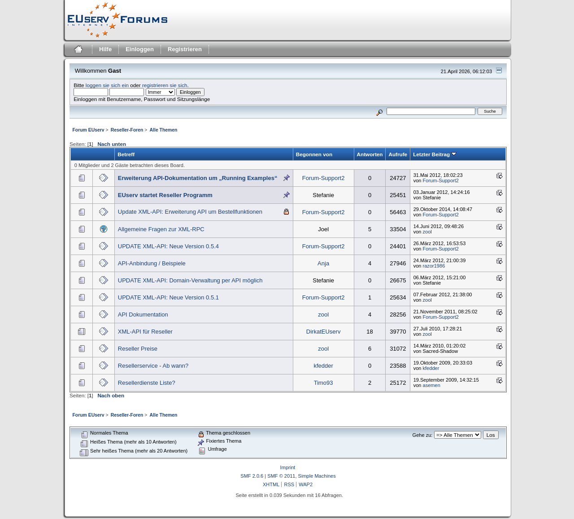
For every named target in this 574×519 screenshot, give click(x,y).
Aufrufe (397, 154)
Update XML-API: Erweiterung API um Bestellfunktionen (190, 211)
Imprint (288, 467)
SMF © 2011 (281, 476)
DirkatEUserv (323, 331)
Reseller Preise (137, 348)
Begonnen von (314, 154)
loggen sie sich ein (107, 85)
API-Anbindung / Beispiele (152, 263)
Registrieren (185, 49)
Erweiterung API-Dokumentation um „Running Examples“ (198, 178)
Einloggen (140, 49)
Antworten (370, 154)
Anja (323, 263)
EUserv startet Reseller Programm (165, 195)
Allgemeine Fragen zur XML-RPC (161, 229)
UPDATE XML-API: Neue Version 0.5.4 (168, 246)
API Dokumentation (143, 314)
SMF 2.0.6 (251, 476)
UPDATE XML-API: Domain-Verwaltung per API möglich (190, 280)
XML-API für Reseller (145, 331)
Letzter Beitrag (435, 154)
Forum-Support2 (323, 178)
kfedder (323, 365)
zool (427, 231)
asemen (431, 385)
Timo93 (323, 382)
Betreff (126, 154)
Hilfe (105, 49)
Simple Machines (317, 476)
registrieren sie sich (164, 85)
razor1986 (434, 265)
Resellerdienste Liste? (146, 382)
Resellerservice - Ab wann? (153, 365)
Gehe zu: (423, 435)
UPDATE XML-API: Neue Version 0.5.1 (168, 297)
